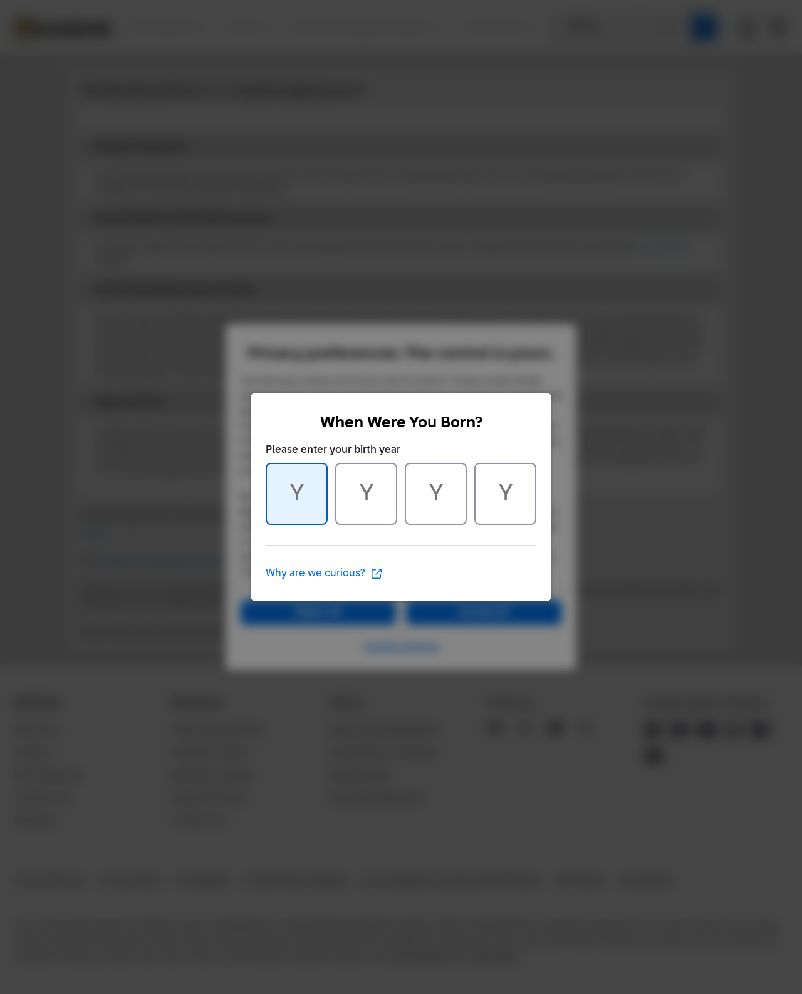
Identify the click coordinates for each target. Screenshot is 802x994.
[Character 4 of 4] (505, 494)
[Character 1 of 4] (297, 494)
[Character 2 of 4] (366, 494)
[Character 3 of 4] (436, 494)
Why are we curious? (324, 573)
